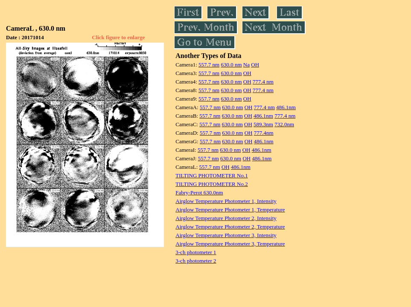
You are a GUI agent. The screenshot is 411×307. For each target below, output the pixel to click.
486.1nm (286, 107)
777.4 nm (263, 81)
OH (255, 64)
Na (246, 64)
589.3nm (263, 124)
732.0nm (284, 124)
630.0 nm (231, 64)
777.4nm (264, 133)
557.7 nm (208, 64)
